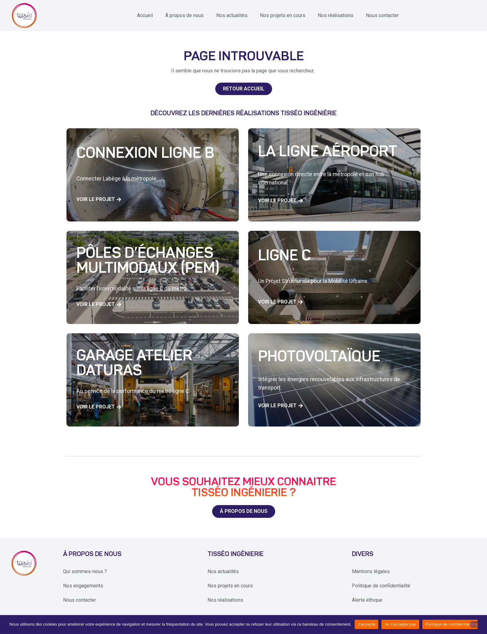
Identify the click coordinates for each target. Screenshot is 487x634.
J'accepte (366, 624)
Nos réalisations (335, 15)
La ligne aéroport (327, 152)
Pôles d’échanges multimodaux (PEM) (147, 261)
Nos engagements (83, 586)
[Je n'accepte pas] (476, 624)
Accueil (145, 15)
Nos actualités (232, 15)
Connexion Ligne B (145, 154)
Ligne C (284, 256)
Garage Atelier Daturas (134, 364)
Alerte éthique (367, 600)
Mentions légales (371, 571)
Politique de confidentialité (381, 586)
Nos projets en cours (282, 15)
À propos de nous (184, 15)
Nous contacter (382, 15)
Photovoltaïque (319, 357)
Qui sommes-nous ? (85, 571)
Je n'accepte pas (400, 624)
